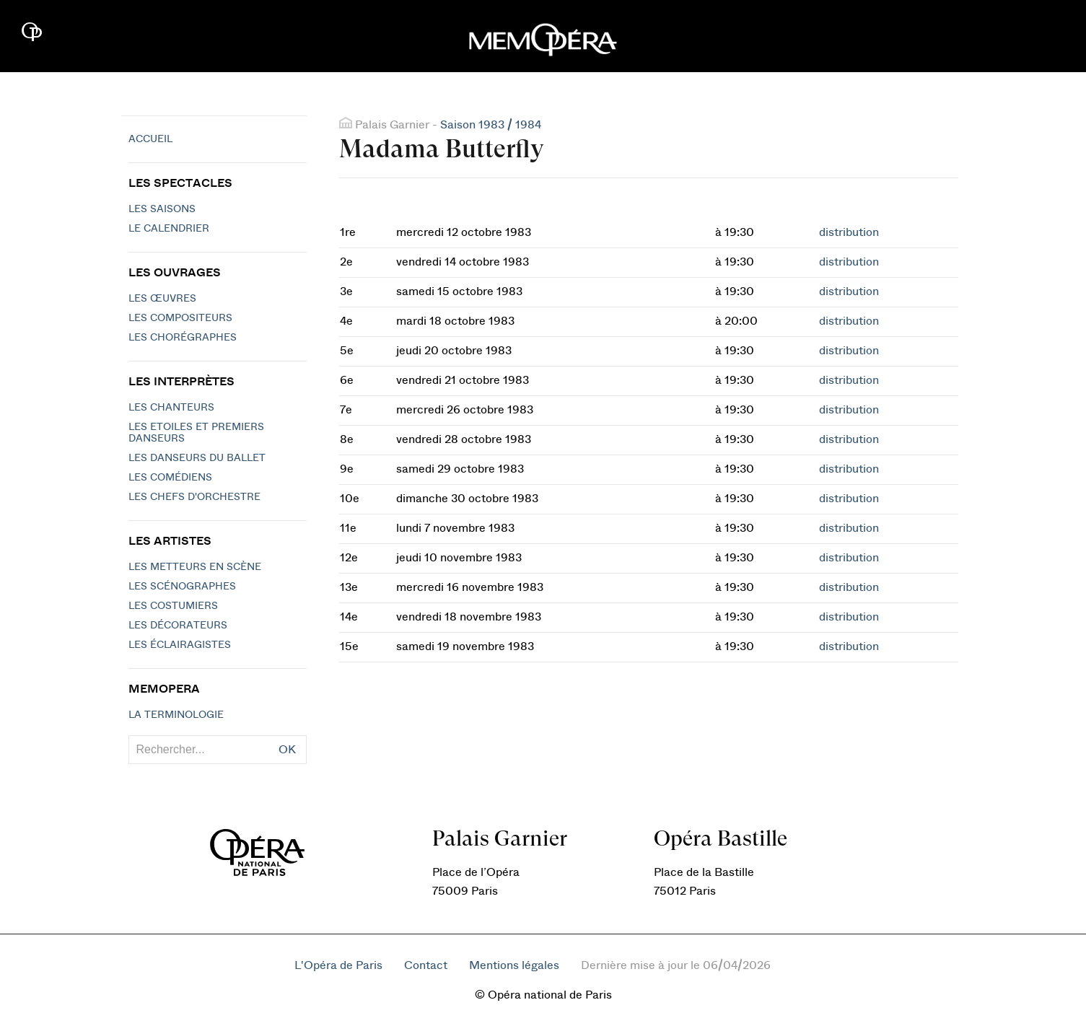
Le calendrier (168, 229)
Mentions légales (514, 965)
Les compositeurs (180, 318)
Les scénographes (182, 587)
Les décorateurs (177, 626)
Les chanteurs (171, 408)
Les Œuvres (162, 299)
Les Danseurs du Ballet (197, 458)
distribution (849, 232)
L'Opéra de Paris (338, 965)
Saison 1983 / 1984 (490, 125)
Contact (425, 965)
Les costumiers (173, 606)
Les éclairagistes (179, 645)
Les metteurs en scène (194, 567)
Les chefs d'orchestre (194, 497)
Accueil (150, 139)
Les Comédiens (170, 478)
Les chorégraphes (182, 338)
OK (287, 749)
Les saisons (162, 209)
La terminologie (176, 715)
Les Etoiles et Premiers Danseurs (196, 433)
